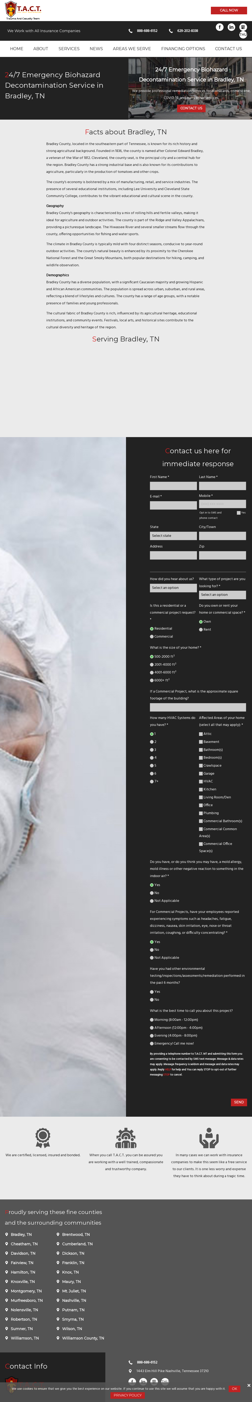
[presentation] (180, 1089)
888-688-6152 (147, 31)
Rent (205, 630)
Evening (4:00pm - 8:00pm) (173, 1036)
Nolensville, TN (24, 1310)
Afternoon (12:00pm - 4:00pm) (176, 1028)
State (154, 527)
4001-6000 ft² (163, 672)
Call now (229, 10)
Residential (161, 629)
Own (205, 622)
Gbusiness (243, 27)
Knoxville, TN (22, 1282)
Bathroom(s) (211, 750)
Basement (209, 742)
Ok (234, 1389)
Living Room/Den (215, 797)
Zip (201, 547)
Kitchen (207, 789)
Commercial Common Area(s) (218, 832)
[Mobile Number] (222, 504)
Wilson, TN (71, 1329)
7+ (154, 781)
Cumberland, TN (77, 1244)
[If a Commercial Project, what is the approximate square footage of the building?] (198, 707)
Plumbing (209, 813)
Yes (243, 513)
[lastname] (222, 486)
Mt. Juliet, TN (73, 1291)
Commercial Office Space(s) (215, 847)
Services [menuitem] (69, 48)
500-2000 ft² (162, 657)
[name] (173, 486)
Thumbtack (243, 35)
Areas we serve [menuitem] (132, 48)
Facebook (219, 27)
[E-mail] (173, 505)
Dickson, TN (72, 1253)
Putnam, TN (72, 1310)
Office (206, 805)
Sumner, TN (21, 1329)
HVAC (206, 781)
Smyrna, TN (72, 1319)
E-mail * (156, 497)
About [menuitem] (40, 48)
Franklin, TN (72, 1263)
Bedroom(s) (210, 758)
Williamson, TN (24, 1338)
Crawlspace (210, 766)
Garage (206, 774)
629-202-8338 (187, 31)
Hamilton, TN (22, 1272)
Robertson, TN (23, 1319)
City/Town (207, 527)
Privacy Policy (128, 1395)
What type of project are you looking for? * (222, 582)
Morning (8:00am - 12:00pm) (174, 1020)
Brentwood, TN (75, 1234)
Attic (205, 734)
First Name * (159, 477)
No (154, 893)
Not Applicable (164, 901)
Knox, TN (70, 1272)
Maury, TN (71, 1282)
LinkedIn (231, 27)
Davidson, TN (22, 1253)
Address (156, 547)
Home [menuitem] (16, 48)
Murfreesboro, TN (26, 1300)
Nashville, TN (73, 1300)
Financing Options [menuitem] (183, 48)
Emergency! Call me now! (172, 1044)
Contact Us (191, 108)
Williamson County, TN (82, 1338)
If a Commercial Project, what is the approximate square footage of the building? (194, 695)
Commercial (161, 637)
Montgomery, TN (26, 1291)
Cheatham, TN (24, 1244)
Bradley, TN (21, 1234)
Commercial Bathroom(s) (220, 821)
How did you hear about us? (172, 579)
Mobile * (206, 496)
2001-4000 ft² (163, 665)
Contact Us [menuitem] (228, 48)
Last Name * (208, 477)
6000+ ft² (160, 680)
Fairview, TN (21, 1263)
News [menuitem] (96, 48)
